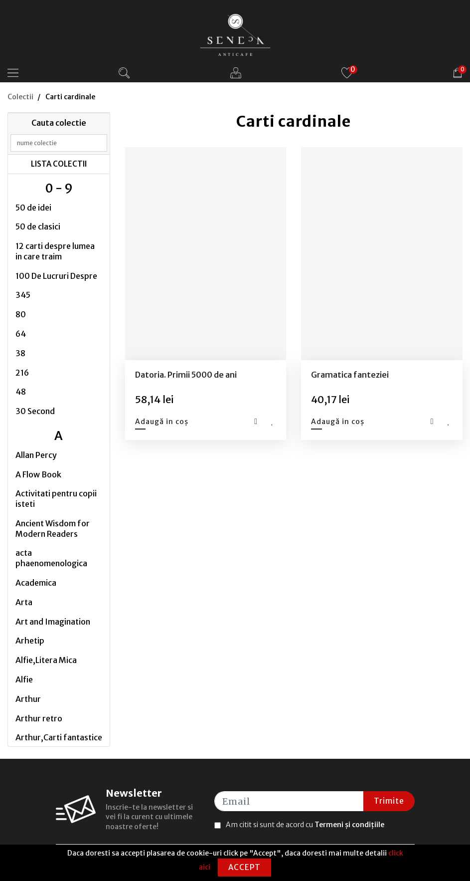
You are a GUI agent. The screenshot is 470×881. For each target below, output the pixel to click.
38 (20, 353)
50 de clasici (37, 226)
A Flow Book (38, 474)
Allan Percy (36, 455)
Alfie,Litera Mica (46, 660)
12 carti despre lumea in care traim (55, 251)
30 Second (35, 411)
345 (22, 295)
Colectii (20, 96)
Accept (244, 867)
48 (20, 392)
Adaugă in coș (161, 421)
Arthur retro (38, 718)
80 (20, 314)
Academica (35, 583)
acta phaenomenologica (51, 558)
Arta (23, 602)
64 (20, 334)
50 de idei (33, 208)
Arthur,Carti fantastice (58, 737)
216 (22, 373)
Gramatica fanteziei (350, 375)
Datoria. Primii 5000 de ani (186, 375)
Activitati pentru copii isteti (56, 498)
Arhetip (29, 641)
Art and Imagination (52, 622)
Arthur (28, 699)
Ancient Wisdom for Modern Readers (52, 528)
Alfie (24, 679)
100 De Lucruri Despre (56, 276)
